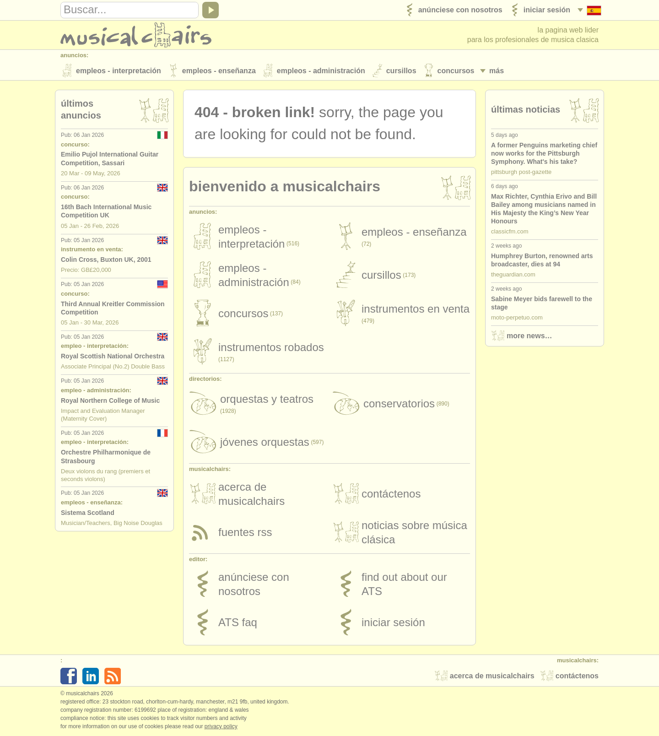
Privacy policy (221, 726)
